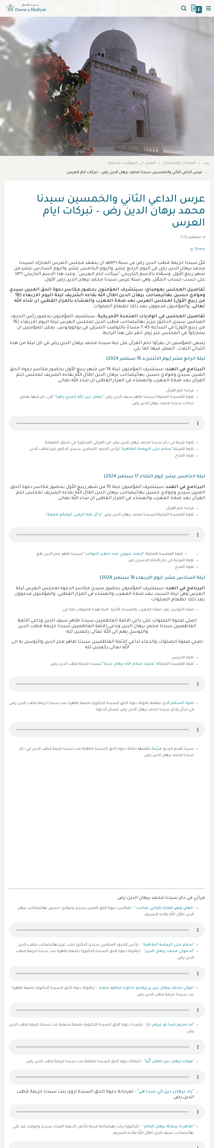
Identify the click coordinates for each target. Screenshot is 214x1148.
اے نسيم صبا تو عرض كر (170, 1025)
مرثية (157, 749)
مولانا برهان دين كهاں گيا (169, 1061)
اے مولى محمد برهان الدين (169, 951)
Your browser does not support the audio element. (107, 423)
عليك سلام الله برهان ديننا (129, 664)
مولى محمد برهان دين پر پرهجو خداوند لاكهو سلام (146, 988)
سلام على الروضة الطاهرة (146, 449)
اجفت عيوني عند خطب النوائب (114, 554)
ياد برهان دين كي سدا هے (166, 1091)
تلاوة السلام (182, 703)
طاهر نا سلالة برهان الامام (168, 1127)
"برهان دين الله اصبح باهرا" (79, 397)
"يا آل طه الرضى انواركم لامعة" (74, 515)
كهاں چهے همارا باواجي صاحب (164, 908)
